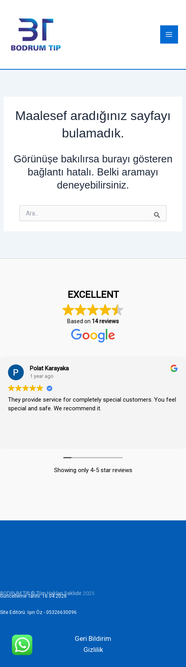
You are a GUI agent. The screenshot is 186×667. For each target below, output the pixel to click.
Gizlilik (93, 650)
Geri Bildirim (93, 638)
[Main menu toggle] (169, 34)
